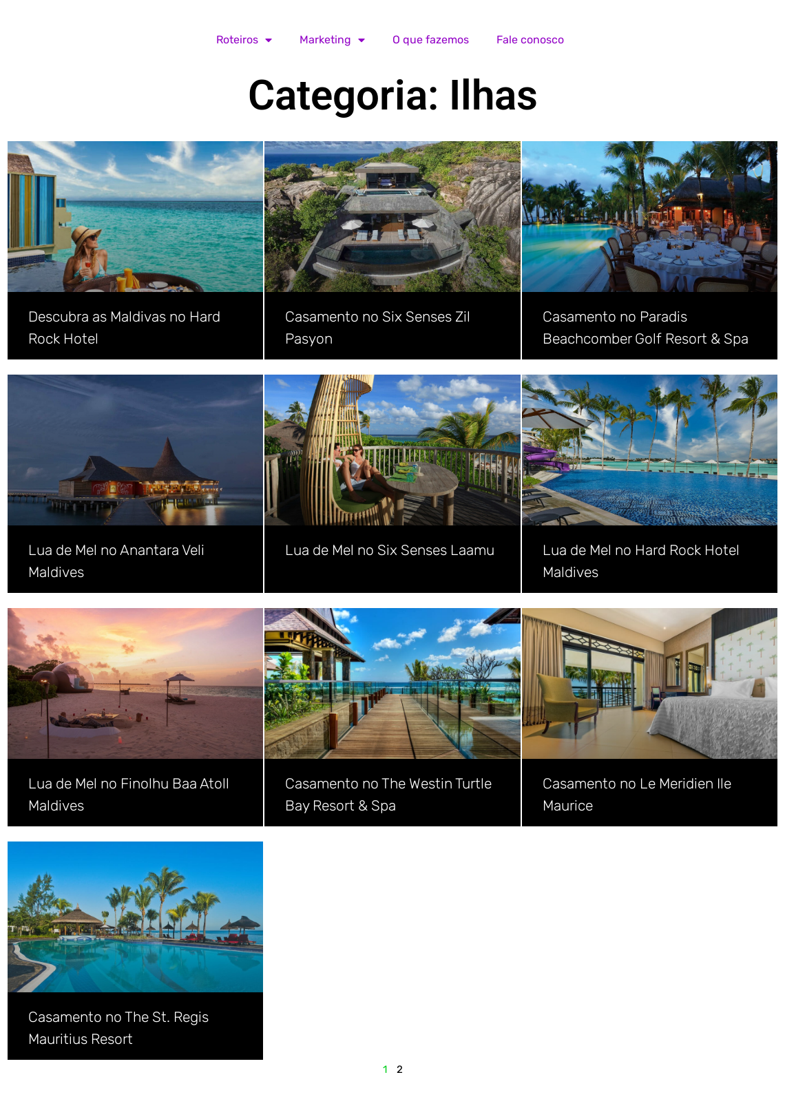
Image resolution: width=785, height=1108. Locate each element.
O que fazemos (430, 39)
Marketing (332, 40)
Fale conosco (530, 39)
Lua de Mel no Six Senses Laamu (389, 549)
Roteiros (244, 40)
